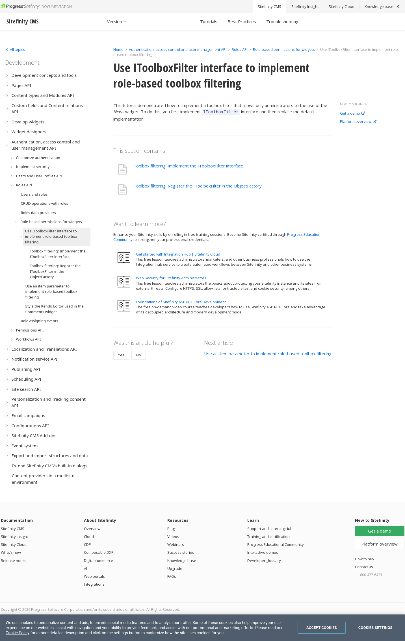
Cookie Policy (17, 633)
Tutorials (208, 21)
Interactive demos (262, 552)
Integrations (94, 584)
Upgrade (174, 568)
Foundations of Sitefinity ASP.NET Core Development (181, 301)
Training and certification (268, 536)
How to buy (364, 558)
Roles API (240, 49)
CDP (87, 544)
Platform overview (358, 121)
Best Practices (242, 21)
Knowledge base (181, 560)
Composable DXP (99, 552)
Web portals (94, 576)
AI (85, 568)
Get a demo (352, 113)
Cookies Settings (375, 627)
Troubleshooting (282, 21)
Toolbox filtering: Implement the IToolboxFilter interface (188, 165)
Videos (173, 536)
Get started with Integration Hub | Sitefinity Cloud (178, 253)
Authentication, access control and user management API (177, 49)
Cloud (89, 536)
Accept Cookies (321, 627)
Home (118, 49)
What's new (11, 552)
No (138, 354)
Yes (121, 354)
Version (117, 21)
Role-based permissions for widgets (284, 49)
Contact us (364, 566)
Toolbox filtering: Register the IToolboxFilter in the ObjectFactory (197, 185)
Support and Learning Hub (270, 528)
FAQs (171, 576)
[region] (202, 627)
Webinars (175, 544)
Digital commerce (98, 560)
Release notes (13, 560)
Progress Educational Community (275, 544)
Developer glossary (264, 560)
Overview (92, 528)
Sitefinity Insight (14, 536)
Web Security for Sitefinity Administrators (171, 277)
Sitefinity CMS (12, 528)
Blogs (172, 528)
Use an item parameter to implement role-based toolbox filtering (268, 353)
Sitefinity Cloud (14, 544)
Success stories (180, 552)
